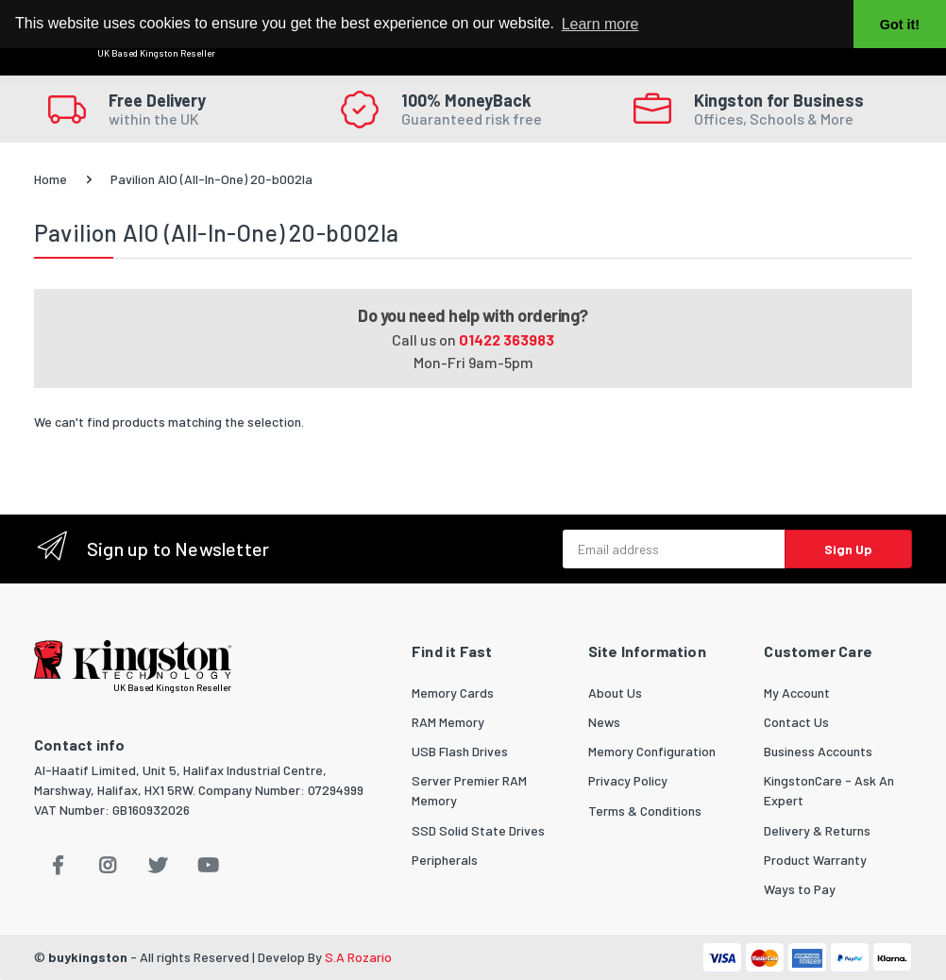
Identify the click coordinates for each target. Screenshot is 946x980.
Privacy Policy (627, 780)
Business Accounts (818, 751)
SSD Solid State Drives (478, 830)
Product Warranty (815, 860)
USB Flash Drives (460, 751)
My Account (797, 692)
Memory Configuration (652, 751)
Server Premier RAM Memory (469, 790)
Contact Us (796, 722)
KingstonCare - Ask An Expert (829, 790)
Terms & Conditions (644, 811)
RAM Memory (448, 722)
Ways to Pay (800, 889)
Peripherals (445, 860)
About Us (615, 692)
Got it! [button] (900, 24)
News (604, 722)
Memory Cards (453, 692)
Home (50, 179)
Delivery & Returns (817, 830)
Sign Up (848, 549)
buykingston (87, 957)
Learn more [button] (600, 24)
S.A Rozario (358, 957)
